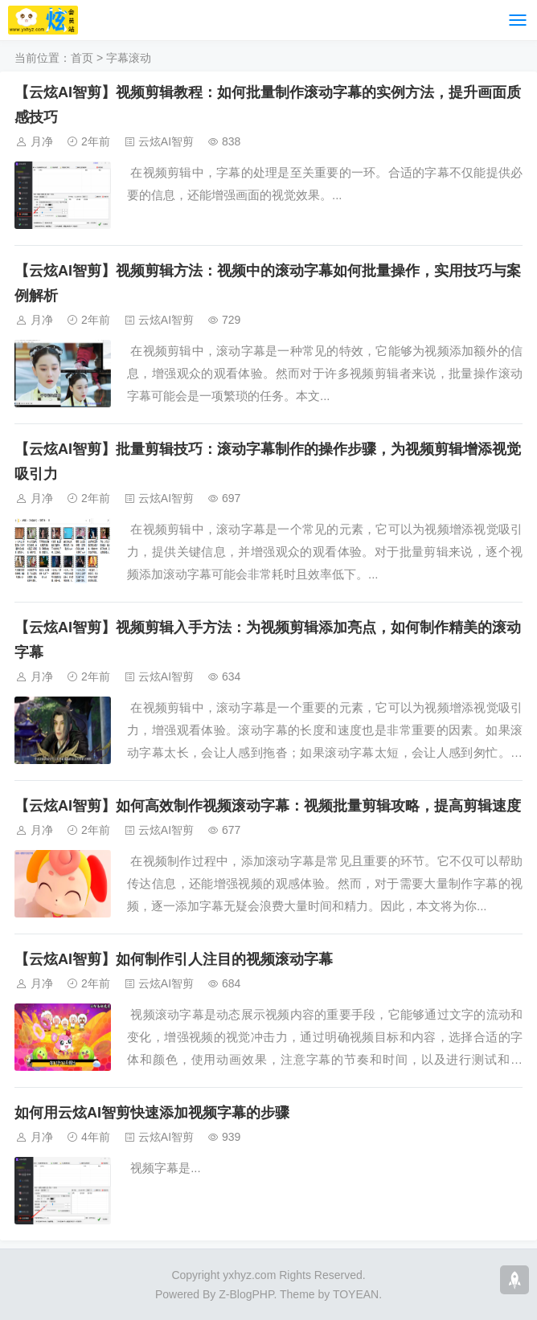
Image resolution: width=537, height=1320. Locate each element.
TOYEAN (356, 1294)
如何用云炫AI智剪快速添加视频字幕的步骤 (151, 1113)
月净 (42, 141)
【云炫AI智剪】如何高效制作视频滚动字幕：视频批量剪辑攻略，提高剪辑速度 (267, 806)
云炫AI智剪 (166, 141)
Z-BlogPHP (246, 1294)
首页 (82, 57)
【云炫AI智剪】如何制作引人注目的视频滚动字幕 (173, 959)
